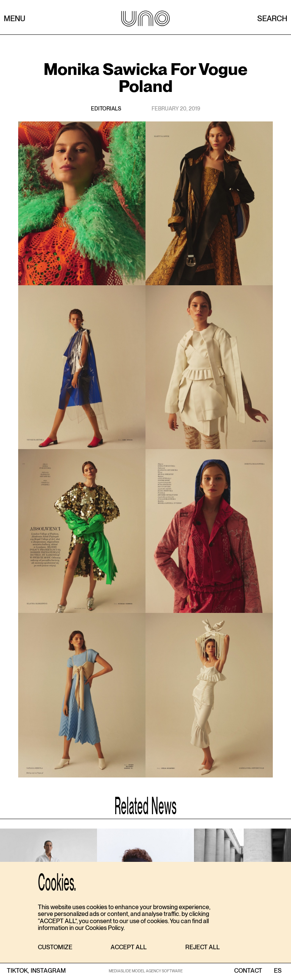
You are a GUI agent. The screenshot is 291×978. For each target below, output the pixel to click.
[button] (55, 947)
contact (248, 971)
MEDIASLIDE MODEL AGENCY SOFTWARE (146, 971)
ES (277, 971)
